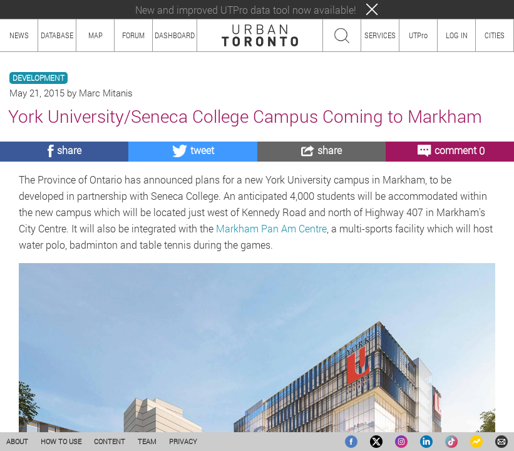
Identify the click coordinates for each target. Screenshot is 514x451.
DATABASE (57, 35)
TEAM (147, 441)
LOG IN (457, 35)
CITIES (495, 35)
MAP (95, 35)
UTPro (418, 35)
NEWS (19, 35)
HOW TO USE (61, 441)
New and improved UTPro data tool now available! (245, 9)
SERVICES (380, 35)
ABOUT (17, 441)
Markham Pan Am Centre (271, 228)
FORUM (133, 35)
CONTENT (109, 441)
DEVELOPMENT (38, 78)
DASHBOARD (175, 35)
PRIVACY (183, 441)
